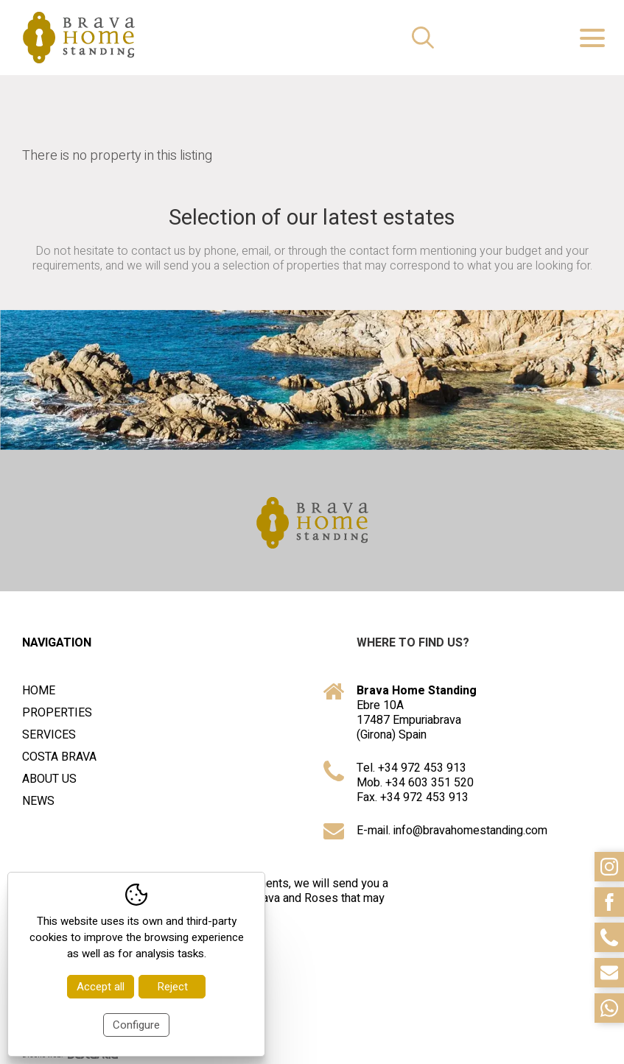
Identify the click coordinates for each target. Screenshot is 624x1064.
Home (38, 690)
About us (49, 779)
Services (49, 734)
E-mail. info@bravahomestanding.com (452, 830)
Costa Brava (59, 757)
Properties (57, 712)
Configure (136, 1025)
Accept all (101, 987)
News (38, 801)
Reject (172, 987)
